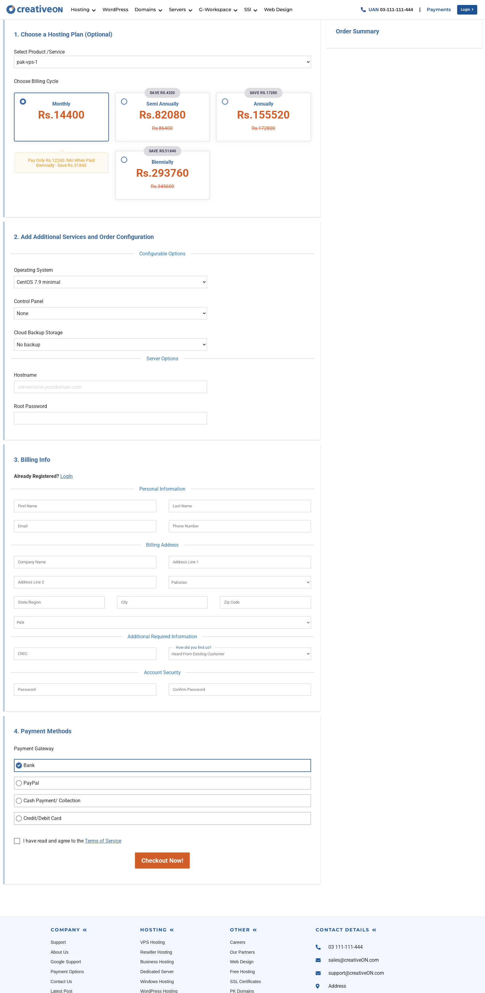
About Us (60, 899)
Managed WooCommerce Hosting (173, 948)
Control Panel (28, 294)
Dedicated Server (157, 919)
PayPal (26, 731)
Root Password (30, 365)
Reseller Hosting (156, 899)
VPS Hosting (152, 890)
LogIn (66, 424)
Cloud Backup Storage (38, 314)
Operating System (33, 274)
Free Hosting (242, 919)
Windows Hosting (157, 929)
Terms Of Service (67, 948)
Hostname (25, 345)
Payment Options (67, 919)
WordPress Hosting (158, 939)
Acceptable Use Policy (72, 958)
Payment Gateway (34, 697)
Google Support (66, 909)
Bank (24, 713)
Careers (237, 890)
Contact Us (61, 929)
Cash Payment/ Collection (47, 749)
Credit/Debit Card (37, 766)
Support (58, 890)
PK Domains (242, 939)
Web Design (241, 909)
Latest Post (61, 939)
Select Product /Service (39, 56)
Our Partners (242, 899)
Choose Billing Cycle (36, 85)
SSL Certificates (245, 929)
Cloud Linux (241, 948)
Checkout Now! (162, 808)
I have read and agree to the (67, 789)
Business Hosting (157, 909)
